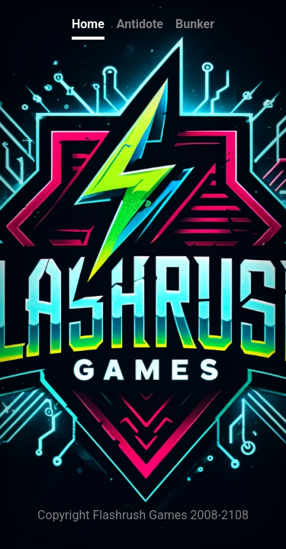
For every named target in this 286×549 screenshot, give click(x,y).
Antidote (140, 24)
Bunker (194, 24)
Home (88, 24)
